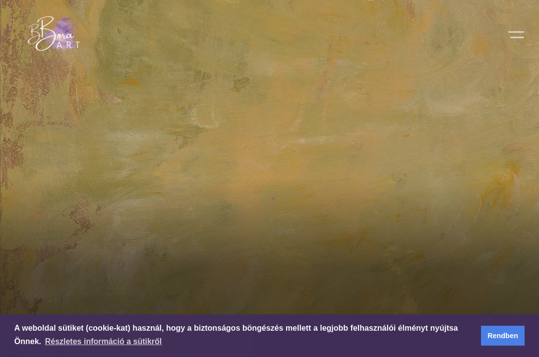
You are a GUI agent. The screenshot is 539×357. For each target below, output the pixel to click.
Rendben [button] (502, 336)
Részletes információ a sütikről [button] (103, 341)
